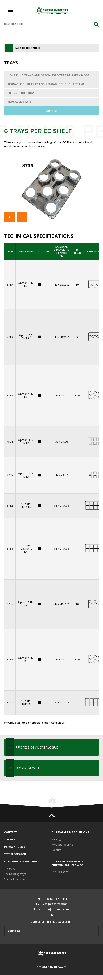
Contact (10, 832)
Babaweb (60, 967)
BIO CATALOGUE (28, 768)
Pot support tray (21, 93)
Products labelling (62, 845)
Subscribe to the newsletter (51, 928)
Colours (56, 850)
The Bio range (60, 872)
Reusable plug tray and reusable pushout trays (45, 84)
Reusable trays (19, 101)
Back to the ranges (28, 48)
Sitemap (9, 839)
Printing (56, 839)
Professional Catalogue (37, 747)
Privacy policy (14, 847)
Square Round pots (15, 879)
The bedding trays (15, 874)
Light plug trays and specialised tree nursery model (49, 75)
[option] (51, 189)
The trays (9, 869)
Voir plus (51, 110)
